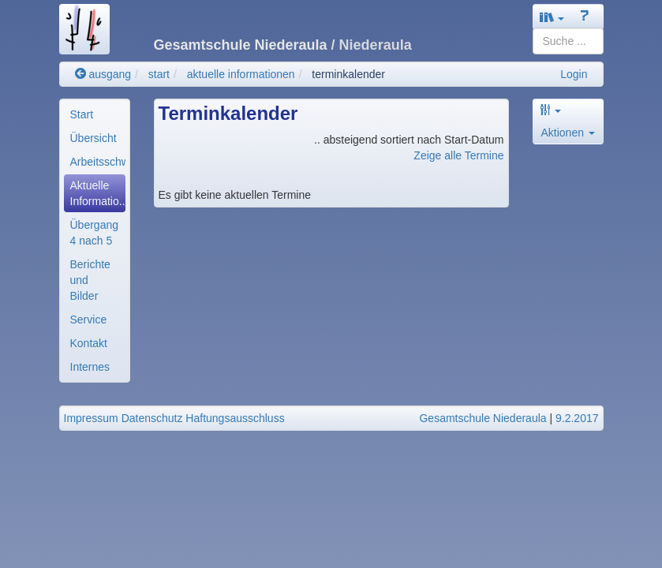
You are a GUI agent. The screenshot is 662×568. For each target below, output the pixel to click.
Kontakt (88, 343)
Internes (90, 367)
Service (88, 319)
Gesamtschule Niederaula (482, 418)
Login (573, 74)
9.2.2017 (577, 418)
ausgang (103, 74)
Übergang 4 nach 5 (94, 233)
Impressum (91, 418)
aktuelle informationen (241, 74)
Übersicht (93, 138)
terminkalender (348, 74)
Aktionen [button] (568, 132)
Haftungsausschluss (234, 418)
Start (82, 114)
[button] (552, 17)
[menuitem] (94, 114)
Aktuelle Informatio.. (97, 193)
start (159, 74)
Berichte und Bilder (90, 280)
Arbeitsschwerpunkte (97, 161)
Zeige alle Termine (458, 155)
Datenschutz (152, 418)
